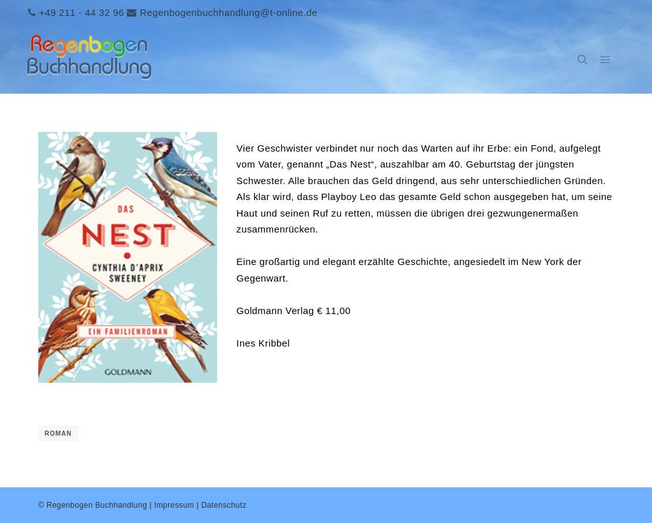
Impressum (174, 505)
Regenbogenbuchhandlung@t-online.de (228, 12)
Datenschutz (223, 505)
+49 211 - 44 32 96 (81, 12)
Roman (58, 433)
